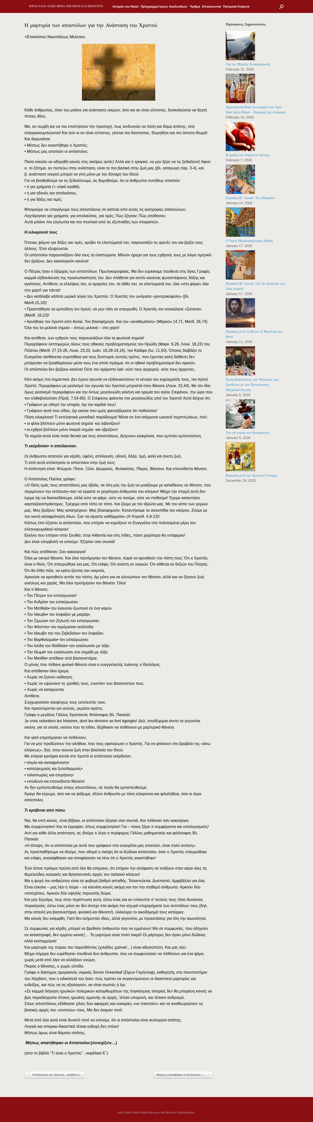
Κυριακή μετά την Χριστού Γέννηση (251, 475)
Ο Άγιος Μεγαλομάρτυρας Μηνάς (249, 241)
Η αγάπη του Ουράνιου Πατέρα (248, 155)
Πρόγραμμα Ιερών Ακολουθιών (164, 6)
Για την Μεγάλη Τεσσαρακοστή (248, 64)
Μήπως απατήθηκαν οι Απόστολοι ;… (183, 1075)
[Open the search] (281, 6)
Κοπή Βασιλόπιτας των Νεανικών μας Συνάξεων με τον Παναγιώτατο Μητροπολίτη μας (252, 385)
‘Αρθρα (194, 6)
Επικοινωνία (211, 6)
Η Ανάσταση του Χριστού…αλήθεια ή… (54, 1075)
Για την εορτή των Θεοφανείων (247, 433)
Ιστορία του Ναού (126, 6)
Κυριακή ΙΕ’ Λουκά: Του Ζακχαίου (250, 198)
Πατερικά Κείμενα (236, 6)
